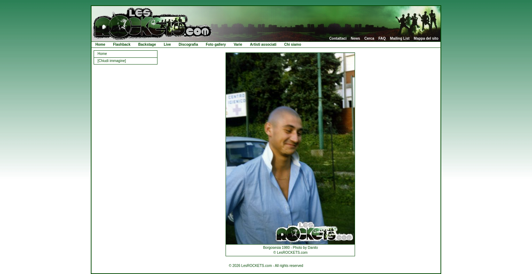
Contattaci (338, 38)
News (355, 38)
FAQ (382, 38)
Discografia (188, 44)
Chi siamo (292, 44)
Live (167, 44)
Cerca (369, 38)
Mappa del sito (426, 38)
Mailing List (400, 38)
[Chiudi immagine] (112, 61)
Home (100, 44)
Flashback (122, 44)
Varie (238, 44)
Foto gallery (216, 44)
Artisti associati (263, 44)
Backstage (147, 44)
